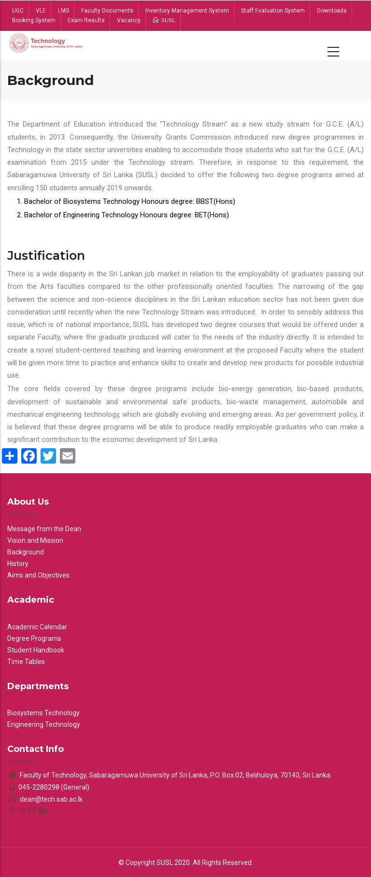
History (18, 563)
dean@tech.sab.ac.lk (45, 799)
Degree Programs (34, 638)
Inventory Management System (187, 10)
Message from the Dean (44, 529)
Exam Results (86, 20)
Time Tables (26, 661)
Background (25, 552)
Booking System (34, 20)
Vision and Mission (35, 540)
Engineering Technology (43, 724)
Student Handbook (35, 650)
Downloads (332, 10)
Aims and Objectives (38, 575)
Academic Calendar (37, 627)
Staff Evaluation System (273, 10)
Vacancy (129, 20)
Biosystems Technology (43, 713)
